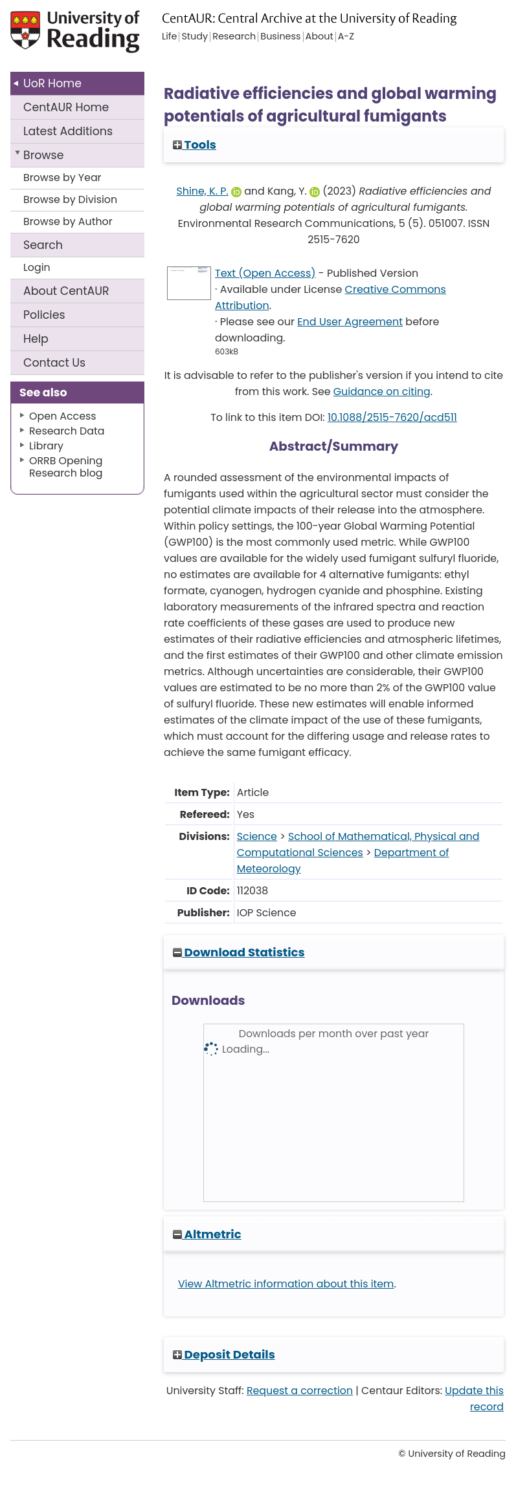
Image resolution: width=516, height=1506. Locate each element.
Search (43, 245)
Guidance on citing (382, 391)
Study (194, 37)
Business (280, 37)
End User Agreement (350, 321)
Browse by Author (68, 221)
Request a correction (300, 1390)
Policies (44, 315)
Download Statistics (239, 952)
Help (36, 339)
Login (36, 267)
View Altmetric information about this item (286, 1283)
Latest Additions (68, 131)
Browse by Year (62, 177)
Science (257, 836)
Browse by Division (70, 199)
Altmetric (207, 1234)
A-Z (346, 37)
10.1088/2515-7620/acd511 (392, 417)
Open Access (62, 416)
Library (46, 445)
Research (234, 37)
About (66, 291)
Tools (194, 144)
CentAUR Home (66, 107)
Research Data (66, 431)
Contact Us (54, 363)
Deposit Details (224, 1354)
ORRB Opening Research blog (66, 466)
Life (169, 37)
